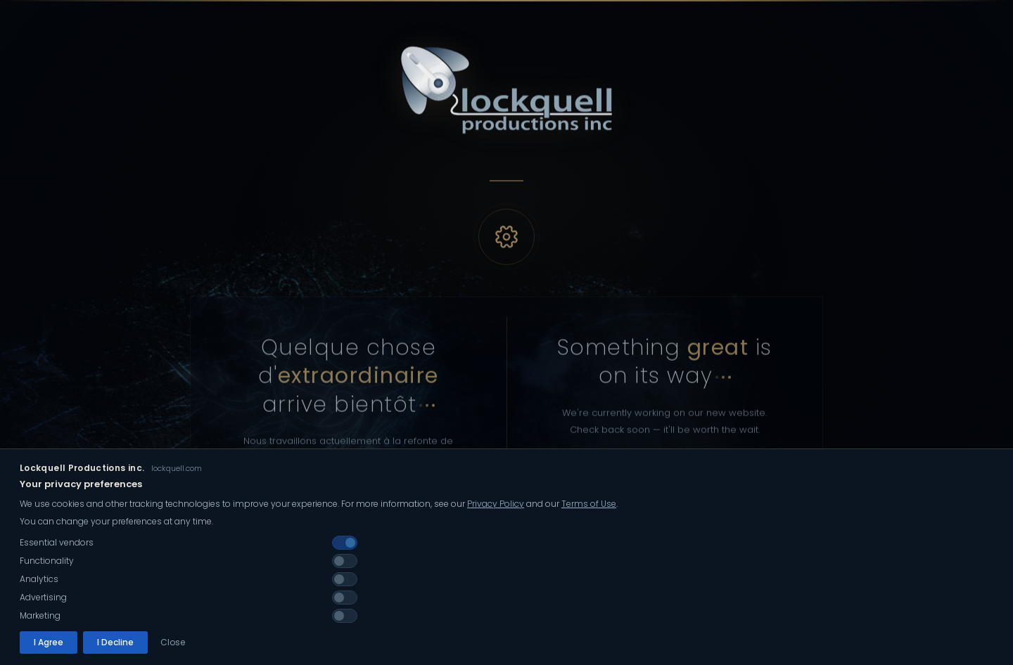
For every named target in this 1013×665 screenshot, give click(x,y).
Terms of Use (588, 521)
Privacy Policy (495, 521)
